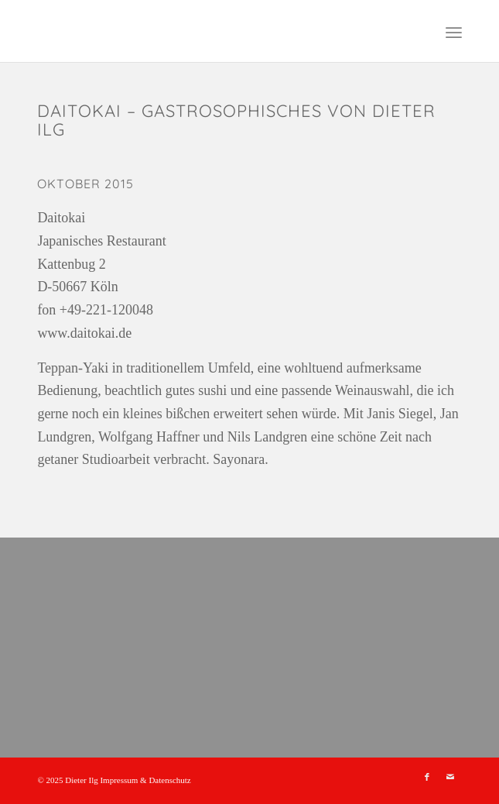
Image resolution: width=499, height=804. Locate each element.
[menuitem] (454, 31)
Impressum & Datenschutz (145, 780)
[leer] (207, 31)
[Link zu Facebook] (427, 777)
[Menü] (454, 31)
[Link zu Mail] (450, 777)
